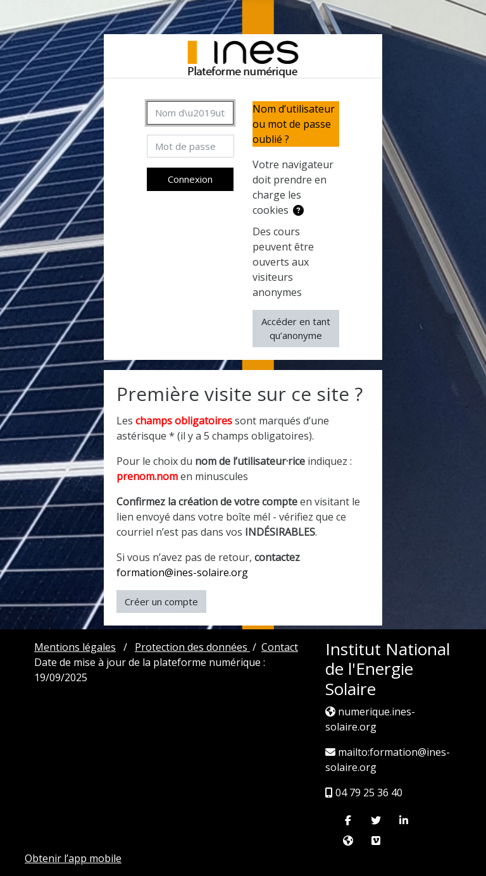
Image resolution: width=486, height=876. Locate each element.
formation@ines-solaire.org (182, 572)
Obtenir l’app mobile (73, 858)
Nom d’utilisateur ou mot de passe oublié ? (293, 124)
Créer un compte (161, 601)
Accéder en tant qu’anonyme (295, 328)
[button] (298, 211)
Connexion (190, 179)
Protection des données (192, 647)
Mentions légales (75, 647)
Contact (279, 647)
